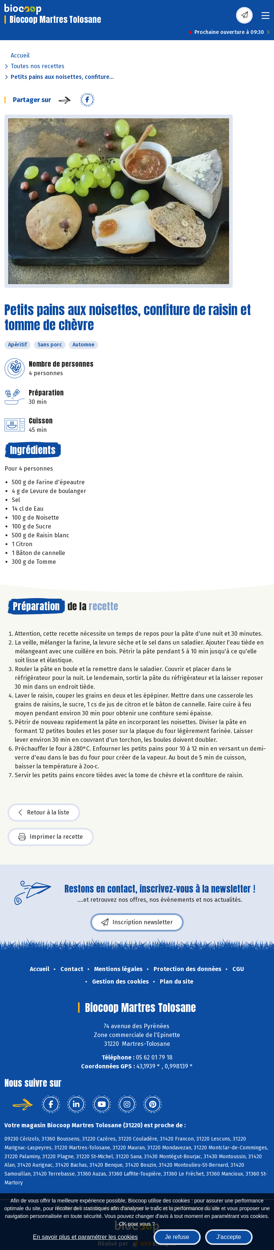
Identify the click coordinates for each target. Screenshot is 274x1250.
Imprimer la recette (50, 837)
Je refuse (177, 1237)
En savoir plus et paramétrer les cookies (85, 1237)
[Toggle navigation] (265, 17)
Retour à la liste (43, 812)
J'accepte (229, 1237)
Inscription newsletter (137, 922)
